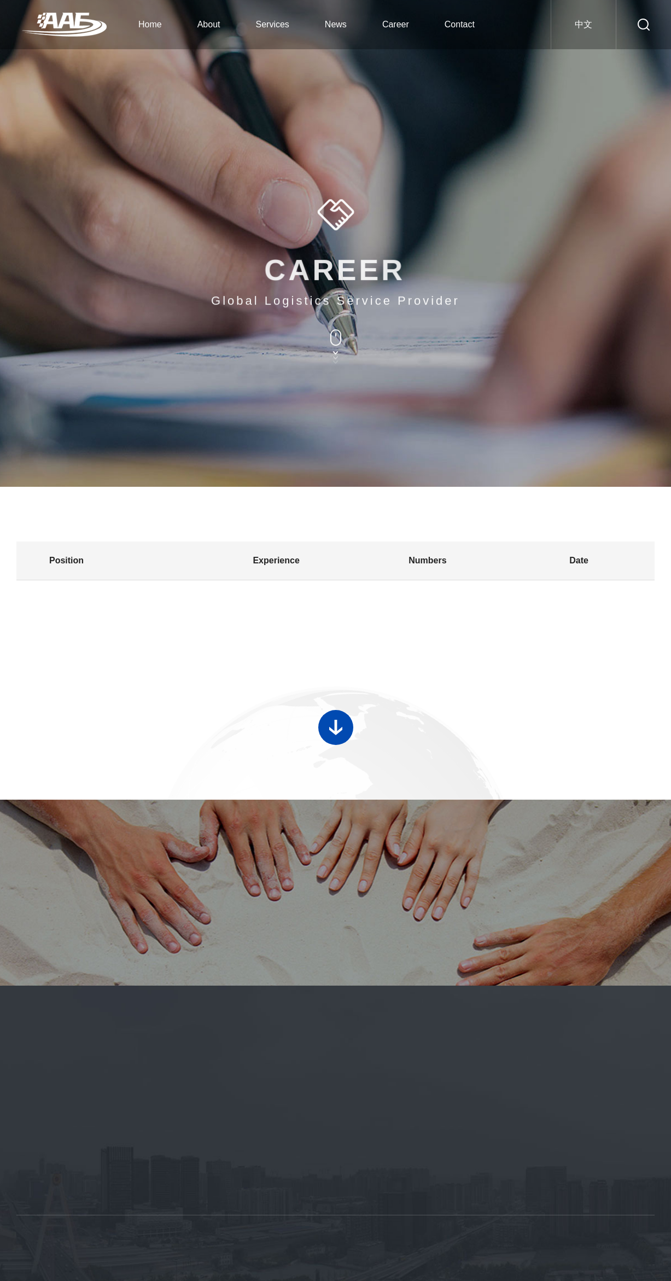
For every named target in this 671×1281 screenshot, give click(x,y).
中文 (583, 24)
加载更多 (336, 718)
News (336, 24)
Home (150, 24)
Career (395, 24)
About (208, 24)
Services (272, 24)
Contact (460, 24)
